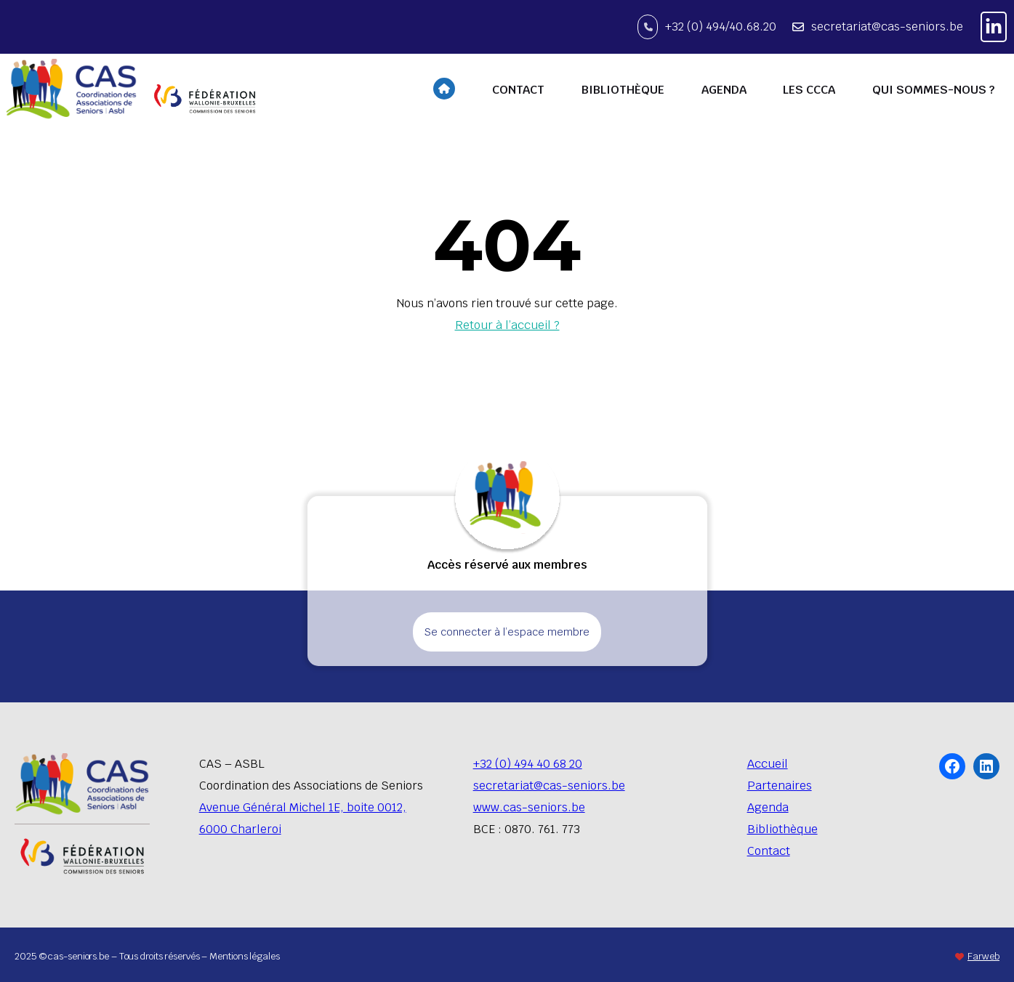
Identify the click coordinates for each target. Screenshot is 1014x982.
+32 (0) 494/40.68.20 (720, 26)
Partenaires (779, 785)
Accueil (767, 763)
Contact (768, 851)
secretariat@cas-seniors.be (887, 26)
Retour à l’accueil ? (507, 325)
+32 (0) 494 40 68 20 (527, 763)
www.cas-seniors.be (529, 807)
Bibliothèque (782, 829)
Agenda (768, 807)
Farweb (983, 956)
